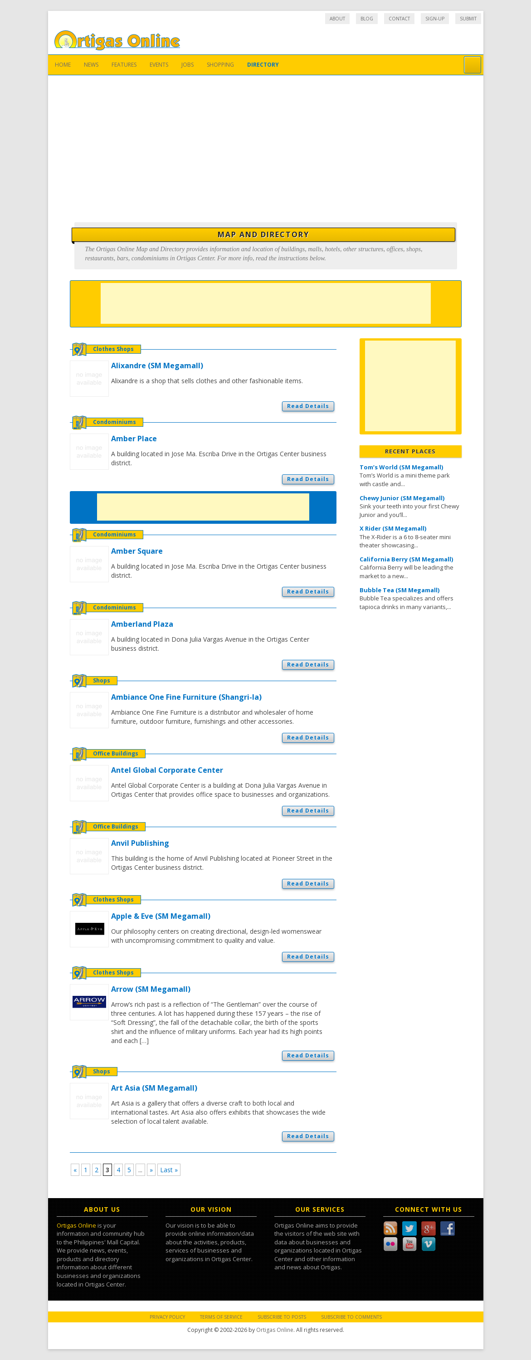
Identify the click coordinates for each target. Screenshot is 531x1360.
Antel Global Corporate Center (167, 770)
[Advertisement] (265, 143)
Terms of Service (221, 1317)
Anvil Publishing (140, 843)
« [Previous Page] (75, 1169)
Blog (366, 18)
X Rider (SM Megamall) (393, 528)
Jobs (187, 64)
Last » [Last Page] (169, 1169)
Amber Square (137, 551)
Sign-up (434, 18)
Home (63, 64)
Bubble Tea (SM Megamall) (399, 590)
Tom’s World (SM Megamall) (401, 467)
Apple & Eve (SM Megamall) (160, 916)
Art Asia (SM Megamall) (154, 1088)
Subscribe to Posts (282, 1317)
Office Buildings (115, 753)
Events (159, 64)
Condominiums (114, 422)
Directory (263, 64)
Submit (468, 18)
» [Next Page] (151, 1169)
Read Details (308, 406)
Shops (101, 680)
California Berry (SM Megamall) (406, 559)
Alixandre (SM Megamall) (157, 365)
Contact (399, 18)
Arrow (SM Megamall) (150, 989)
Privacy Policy (167, 1317)
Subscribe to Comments (351, 1317)
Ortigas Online (76, 1225)
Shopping (220, 64)
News (91, 64)
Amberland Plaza (142, 624)
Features (124, 64)
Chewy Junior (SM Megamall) (402, 498)
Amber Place (134, 439)
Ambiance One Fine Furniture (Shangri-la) (186, 697)
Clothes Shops (113, 349)
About (337, 18)
